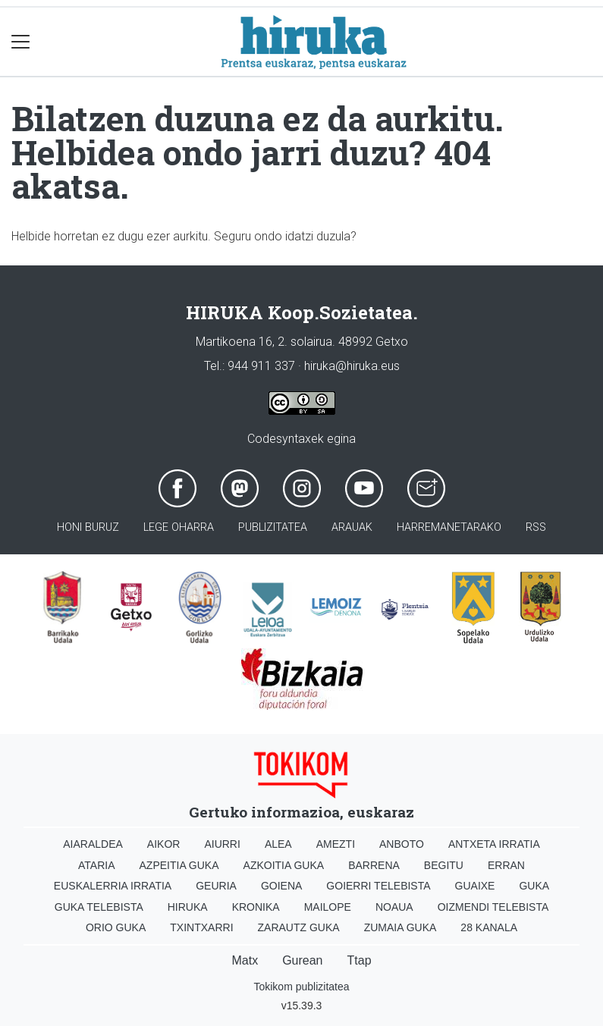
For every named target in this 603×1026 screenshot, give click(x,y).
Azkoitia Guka (284, 865)
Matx (244, 960)
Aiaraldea (93, 844)
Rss (536, 527)
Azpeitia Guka (179, 865)
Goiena (281, 886)
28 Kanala (488, 927)
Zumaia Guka (400, 927)
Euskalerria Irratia (112, 886)
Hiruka (188, 907)
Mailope (327, 907)
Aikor (164, 844)
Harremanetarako (449, 527)
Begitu (443, 865)
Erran (506, 865)
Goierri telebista (378, 886)
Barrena (374, 865)
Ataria (96, 865)
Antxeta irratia (494, 844)
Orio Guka (116, 927)
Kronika (256, 907)
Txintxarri (201, 927)
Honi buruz (88, 527)
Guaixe (475, 886)
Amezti (335, 844)
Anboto (401, 844)
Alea (278, 844)
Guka (534, 886)
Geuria (216, 886)
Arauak (351, 527)
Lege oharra (178, 527)
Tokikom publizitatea (301, 987)
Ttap (359, 960)
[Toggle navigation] (21, 42)
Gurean (302, 960)
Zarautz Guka (299, 927)
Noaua (394, 907)
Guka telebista (99, 907)
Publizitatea (272, 527)
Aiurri (222, 844)
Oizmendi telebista (493, 907)
